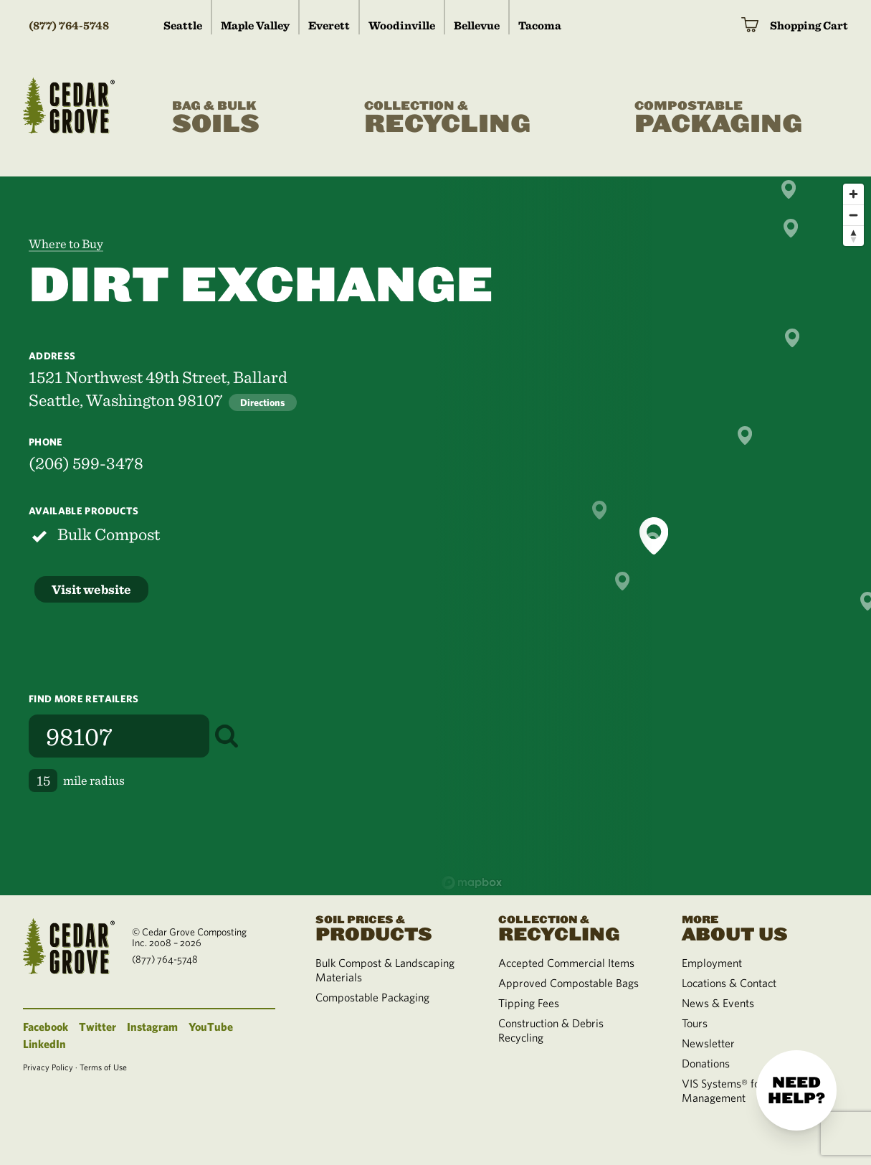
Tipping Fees (528, 1002)
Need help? (796, 1090)
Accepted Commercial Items (566, 962)
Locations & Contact (729, 982)
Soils (216, 118)
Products (390, 927)
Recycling (447, 118)
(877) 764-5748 (69, 25)
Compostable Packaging (372, 997)
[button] (622, 581)
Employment (712, 962)
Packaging (718, 118)
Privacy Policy (48, 1067)
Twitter (97, 1026)
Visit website (91, 589)
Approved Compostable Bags (568, 982)
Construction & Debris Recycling (551, 1030)
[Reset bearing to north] (853, 235)
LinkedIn (44, 1043)
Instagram (152, 1026)
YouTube (211, 1026)
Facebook (45, 1026)
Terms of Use (103, 1067)
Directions (262, 402)
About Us (756, 927)
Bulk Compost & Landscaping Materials (384, 970)
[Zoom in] (853, 194)
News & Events (718, 1002)
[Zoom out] (853, 214)
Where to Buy (66, 243)
